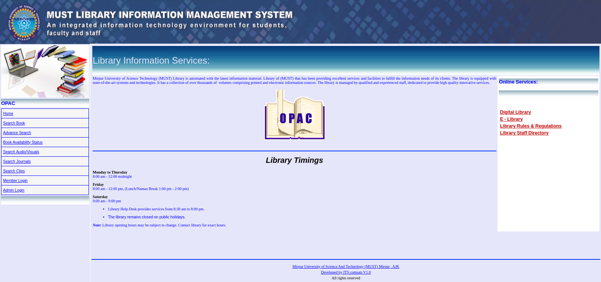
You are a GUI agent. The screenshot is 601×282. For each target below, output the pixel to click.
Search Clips (14, 171)
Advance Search (17, 133)
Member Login (15, 181)
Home (8, 113)
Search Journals (17, 161)
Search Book (14, 123)
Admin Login (14, 190)
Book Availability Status (23, 142)
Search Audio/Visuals (21, 152)
